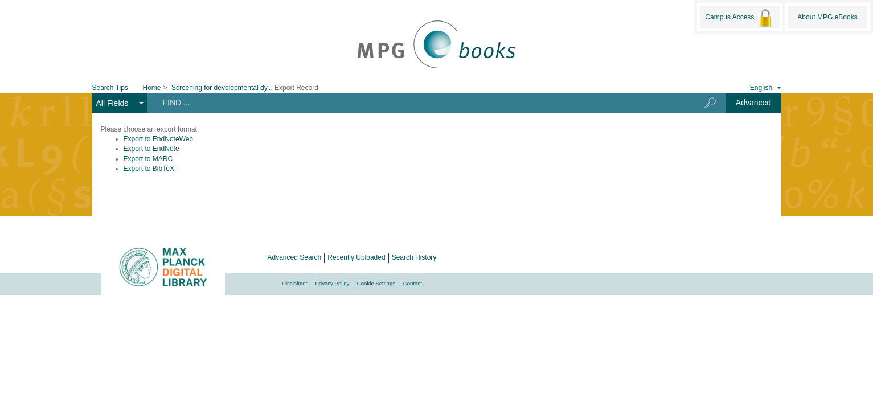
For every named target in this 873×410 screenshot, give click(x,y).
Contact (412, 283)
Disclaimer (295, 283)
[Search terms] (416, 102)
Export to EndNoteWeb (159, 139)
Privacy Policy (332, 283)
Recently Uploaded (356, 257)
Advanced (753, 102)
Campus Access (739, 18)
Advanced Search (295, 257)
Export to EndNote (151, 149)
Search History (414, 257)
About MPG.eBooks (827, 17)
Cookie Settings (376, 283)
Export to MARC (148, 159)
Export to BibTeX (149, 169)
